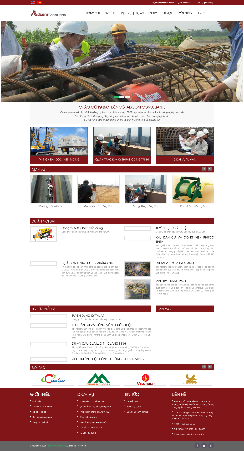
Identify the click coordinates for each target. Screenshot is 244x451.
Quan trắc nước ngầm (193, 206)
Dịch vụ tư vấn (185, 159)
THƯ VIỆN (167, 13)
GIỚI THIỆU (111, 13)
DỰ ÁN (140, 13)
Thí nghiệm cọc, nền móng (59, 159)
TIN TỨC (152, 13)
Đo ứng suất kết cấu (51, 206)
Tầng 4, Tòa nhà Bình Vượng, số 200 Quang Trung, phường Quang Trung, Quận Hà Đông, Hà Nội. (193, 404)
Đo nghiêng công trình (146, 206)
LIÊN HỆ (201, 13)
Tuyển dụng (184, 13)
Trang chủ (93, 13)
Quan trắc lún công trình (98, 206)
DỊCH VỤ (126, 13)
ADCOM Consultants (56, 446)
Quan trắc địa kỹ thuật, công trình (122, 159)
